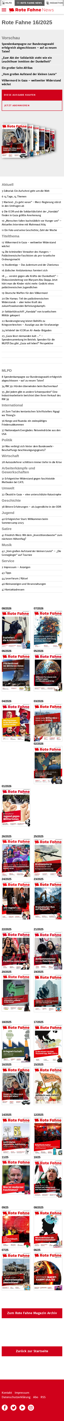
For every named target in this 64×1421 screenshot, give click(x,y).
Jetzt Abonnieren (17, 105)
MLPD (8, 2)
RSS (43, 1397)
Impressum (22, 1392)
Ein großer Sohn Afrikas (17, 67)
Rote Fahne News (31, 2)
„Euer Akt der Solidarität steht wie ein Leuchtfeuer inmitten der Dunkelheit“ (27, 59)
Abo (35, 1397)
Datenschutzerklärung (16, 1397)
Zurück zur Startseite (32, 1351)
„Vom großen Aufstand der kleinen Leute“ (29, 74)
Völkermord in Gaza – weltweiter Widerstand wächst (31, 82)
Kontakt (7, 1392)
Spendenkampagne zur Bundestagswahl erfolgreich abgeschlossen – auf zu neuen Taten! (29, 47)
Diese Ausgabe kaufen (19, 94)
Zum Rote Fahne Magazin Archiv (32, 1313)
